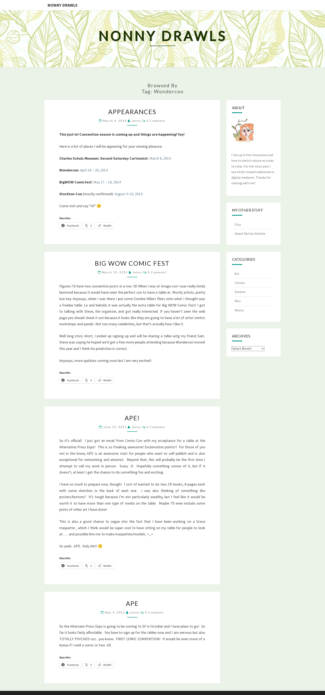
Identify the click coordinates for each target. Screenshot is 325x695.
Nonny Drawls (62, 5)
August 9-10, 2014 (128, 193)
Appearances (132, 111)
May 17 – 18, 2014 (107, 182)
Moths (239, 310)
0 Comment (156, 120)
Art (237, 274)
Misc (238, 301)
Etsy (238, 224)
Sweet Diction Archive (250, 233)
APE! (132, 418)
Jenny (136, 120)
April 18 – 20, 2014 (94, 170)
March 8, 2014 (160, 158)
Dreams (240, 292)
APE (132, 603)
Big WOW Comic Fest (132, 263)
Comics (240, 283)
